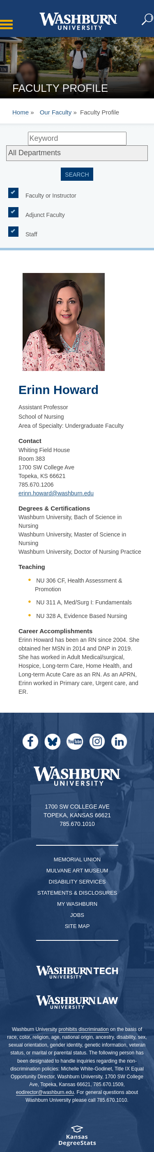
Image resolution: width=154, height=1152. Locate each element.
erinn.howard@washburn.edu (56, 493)
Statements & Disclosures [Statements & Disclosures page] (77, 893)
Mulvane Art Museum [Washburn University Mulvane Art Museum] (77, 870)
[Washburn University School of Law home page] (77, 1002)
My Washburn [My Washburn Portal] (77, 904)
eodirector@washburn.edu (45, 1092)
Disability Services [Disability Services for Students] (77, 882)
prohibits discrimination (84, 1029)
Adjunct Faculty (45, 214)
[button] (148, 20)
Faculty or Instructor (51, 195)
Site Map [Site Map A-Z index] (77, 926)
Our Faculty (56, 112)
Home (20, 112)
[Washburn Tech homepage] (77, 972)
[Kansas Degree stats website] (77, 1138)
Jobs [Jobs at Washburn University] (77, 915)
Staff (31, 234)
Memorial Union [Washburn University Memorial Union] (77, 859)
